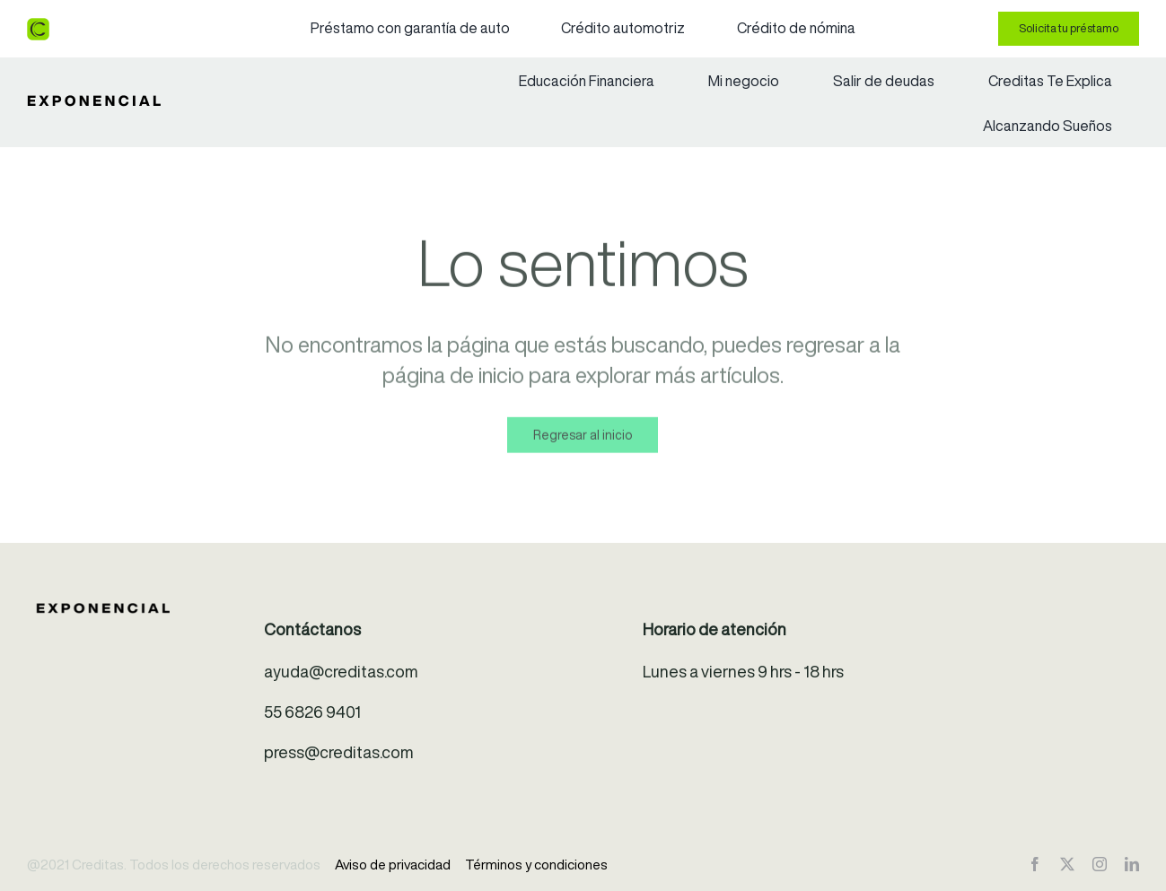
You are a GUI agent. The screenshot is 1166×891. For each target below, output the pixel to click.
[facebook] (1035, 864)
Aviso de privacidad (393, 864)
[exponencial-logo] (94, 103)
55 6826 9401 (312, 711)
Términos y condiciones (536, 864)
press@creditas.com (339, 752)
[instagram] (1099, 864)
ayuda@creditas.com (341, 671)
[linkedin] (1132, 864)
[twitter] (1067, 864)
